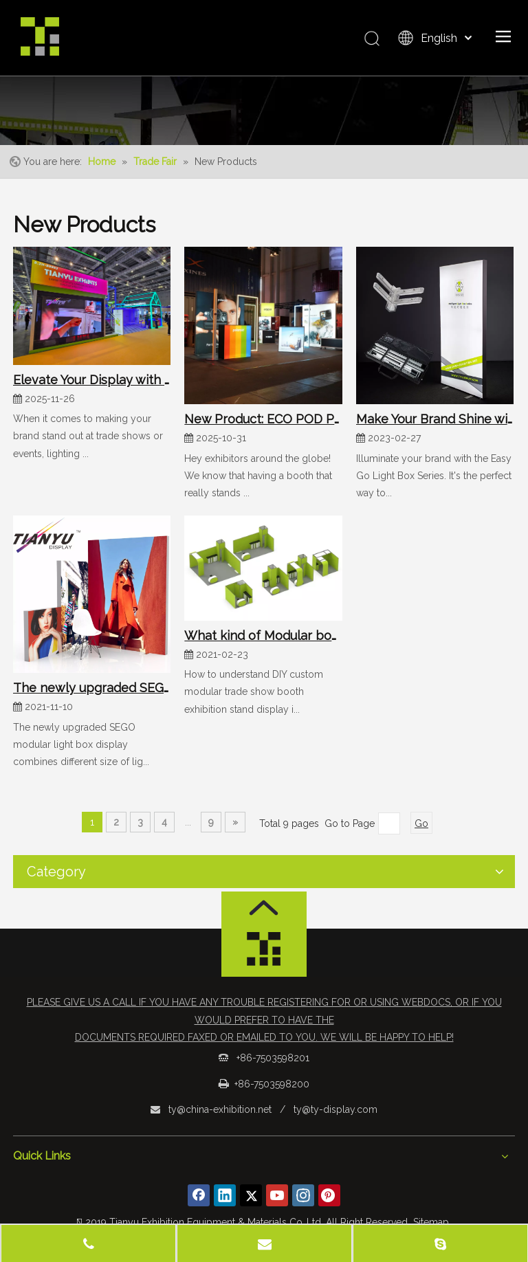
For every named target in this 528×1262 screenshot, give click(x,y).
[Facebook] (199, 1195)
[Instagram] (303, 1195)
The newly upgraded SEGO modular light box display (91, 687)
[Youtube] (277, 1195)
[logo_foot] (264, 952)
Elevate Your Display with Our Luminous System (91, 380)
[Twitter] (251, 1195)
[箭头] (264, 908)
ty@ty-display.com (335, 1109)
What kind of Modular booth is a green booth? (263, 635)
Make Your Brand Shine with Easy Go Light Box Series (435, 419)
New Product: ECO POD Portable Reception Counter (263, 419)
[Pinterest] (329, 1195)
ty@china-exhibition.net (220, 1109)
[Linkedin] (225, 1195)
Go (421, 823)
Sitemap (431, 1222)
